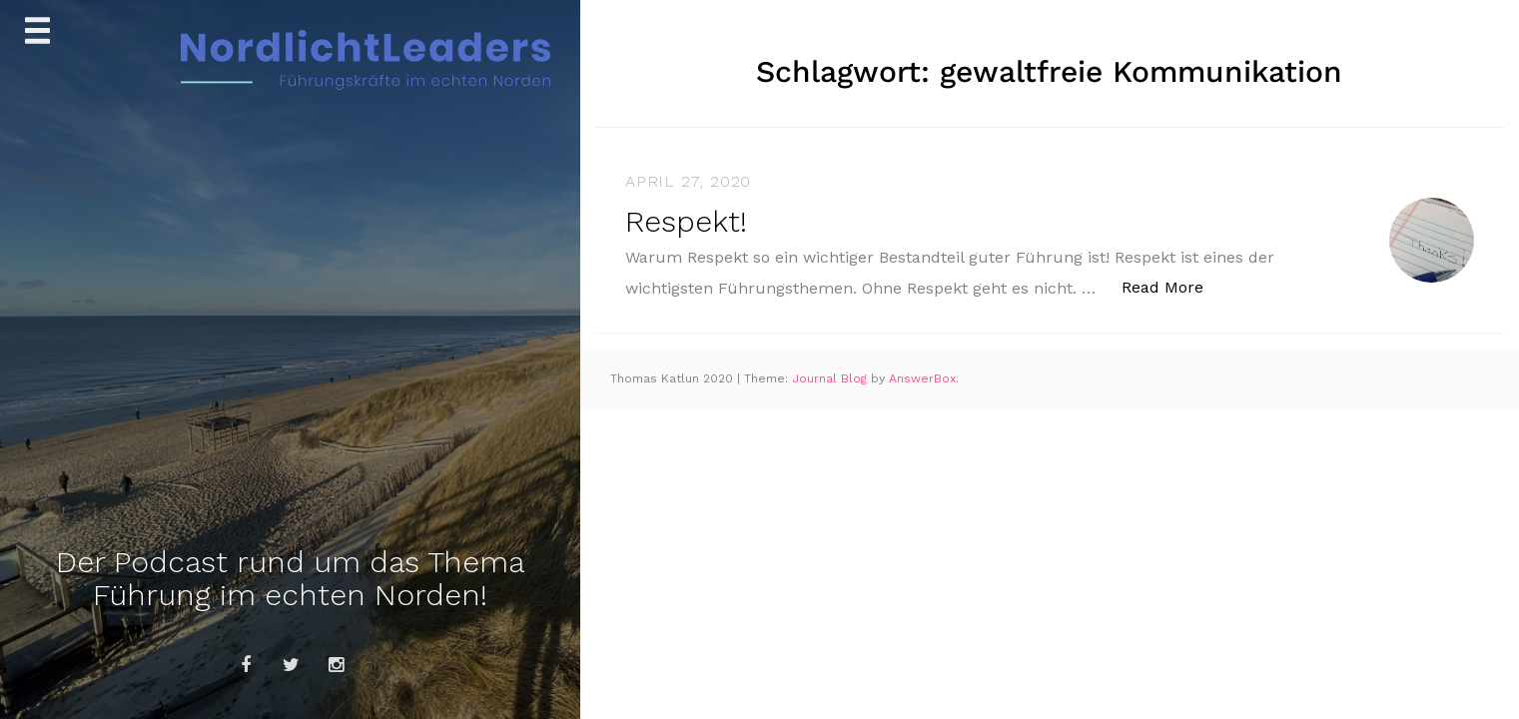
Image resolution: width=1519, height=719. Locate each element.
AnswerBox (922, 378)
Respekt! (686, 221)
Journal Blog (831, 378)
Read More (1173, 286)
